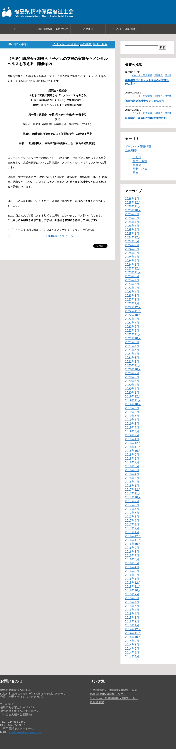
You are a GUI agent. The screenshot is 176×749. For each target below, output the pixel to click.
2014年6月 (132, 648)
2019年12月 (133, 396)
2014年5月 (132, 652)
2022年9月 (132, 318)
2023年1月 (132, 303)
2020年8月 (132, 377)
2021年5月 (132, 353)
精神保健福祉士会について (52, 29)
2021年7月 (132, 346)
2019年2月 (132, 435)
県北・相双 (100, 44)
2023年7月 (132, 280)
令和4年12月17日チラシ (59, 236)
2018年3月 (132, 478)
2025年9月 (132, 214)
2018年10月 (133, 450)
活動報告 (88, 29)
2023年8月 (132, 276)
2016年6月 (132, 559)
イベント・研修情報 (123, 29)
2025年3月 (132, 225)
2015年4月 (132, 613)
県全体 (168, 75)
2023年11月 (133, 272)
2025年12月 (133, 202)
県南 (135, 172)
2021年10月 (133, 338)
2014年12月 (133, 629)
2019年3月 (132, 431)
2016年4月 (132, 567)
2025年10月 (133, 210)
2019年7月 (132, 415)
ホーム (18, 29)
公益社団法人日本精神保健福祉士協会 (113, 690)
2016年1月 (132, 578)
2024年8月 (132, 241)
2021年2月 (132, 361)
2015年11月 (133, 586)
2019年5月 (132, 423)
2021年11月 (133, 334)
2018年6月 (132, 466)
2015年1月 (132, 625)
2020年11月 (133, 365)
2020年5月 (132, 384)
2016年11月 (133, 540)
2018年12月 (133, 443)
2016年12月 (133, 536)
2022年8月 (132, 322)
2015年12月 (133, 582)
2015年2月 (132, 621)
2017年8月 (132, 505)
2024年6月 (132, 249)
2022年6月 (132, 326)
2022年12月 (133, 307)
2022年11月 (133, 311)
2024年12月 (133, 237)
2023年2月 (132, 299)
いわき (137, 157)
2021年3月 (132, 357)
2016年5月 (132, 563)
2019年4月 (132, 427)
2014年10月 (133, 637)
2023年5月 (132, 287)
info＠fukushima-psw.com (25, 732)
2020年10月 (133, 369)
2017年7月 (132, 509)
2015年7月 (132, 602)
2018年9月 (132, 454)
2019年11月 (133, 400)
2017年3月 (132, 524)
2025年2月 (132, 229)
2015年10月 (133, 590)
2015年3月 (132, 617)
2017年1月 (132, 532)
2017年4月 (132, 520)
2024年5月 (132, 253)
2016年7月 (132, 555)
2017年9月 (132, 501)
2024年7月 (132, 245)
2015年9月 (132, 594)
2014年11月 (133, 633)
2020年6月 (132, 381)
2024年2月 (132, 260)
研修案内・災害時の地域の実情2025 (146, 118)
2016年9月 (132, 547)
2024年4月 (132, 256)
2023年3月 (132, 295)
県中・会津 (140, 161)
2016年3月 (132, 571)
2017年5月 (132, 516)
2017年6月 (132, 512)
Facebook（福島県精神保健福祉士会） (114, 698)
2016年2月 (132, 574)
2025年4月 (132, 221)
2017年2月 (132, 528)
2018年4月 (132, 474)
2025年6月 (132, 218)
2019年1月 (132, 439)
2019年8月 (132, 412)
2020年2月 (132, 388)
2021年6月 (132, 350)
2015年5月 (132, 609)
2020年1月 (132, 392)
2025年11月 (133, 206)
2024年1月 (132, 264)
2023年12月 (133, 268)
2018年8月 (132, 458)
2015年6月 (132, 606)
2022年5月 (132, 330)
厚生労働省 (97, 702)
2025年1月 (132, 233)
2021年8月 (132, 342)
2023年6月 (132, 284)
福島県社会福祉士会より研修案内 (144, 100)
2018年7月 (132, 462)
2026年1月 (132, 198)
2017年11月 (133, 493)
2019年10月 (133, 404)
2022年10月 (133, 315)
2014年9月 (132, 640)
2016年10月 (133, 543)
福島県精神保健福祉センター (108, 694)
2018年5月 (132, 470)
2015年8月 (132, 598)
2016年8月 (132, 551)
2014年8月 (132, 644)
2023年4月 (132, 291)
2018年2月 (132, 481)
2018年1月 (132, 485)
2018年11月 (133, 446)
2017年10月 (133, 497)
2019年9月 (132, 408)
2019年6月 (132, 419)
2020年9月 (132, 373)
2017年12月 (133, 489)
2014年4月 (132, 656)
